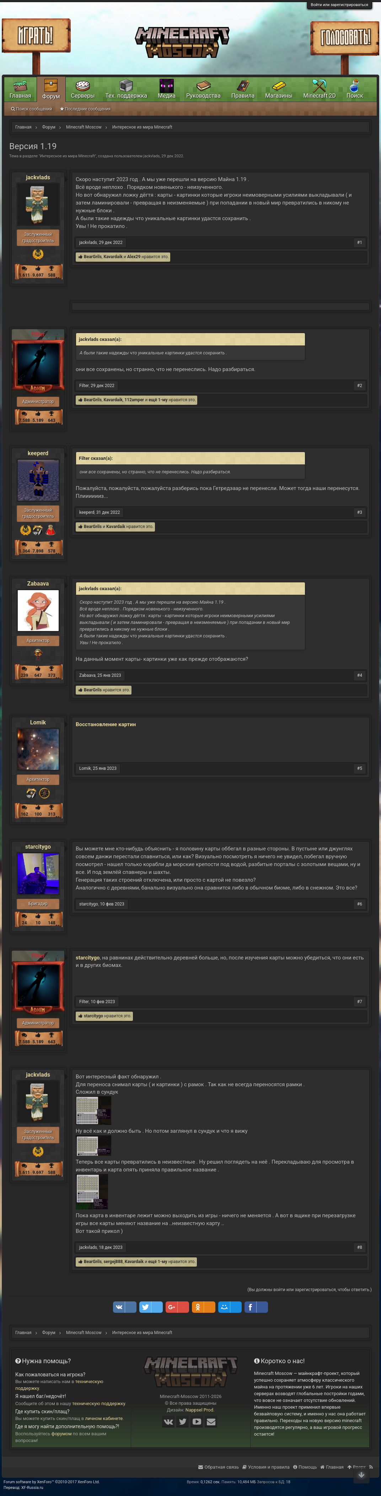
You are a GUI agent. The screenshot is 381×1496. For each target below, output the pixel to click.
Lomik (38, 722)
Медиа (167, 95)
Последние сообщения (85, 109)
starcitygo (38, 847)
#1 (359, 242)
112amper (134, 399)
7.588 (24, 420)
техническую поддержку (98, 1403)
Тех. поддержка (126, 95)
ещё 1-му (158, 399)
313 (51, 814)
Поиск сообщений (31, 109)
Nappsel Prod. (200, 1410)
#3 (359, 512)
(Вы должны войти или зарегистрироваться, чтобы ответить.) (309, 1289)
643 (51, 420)
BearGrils (93, 256)
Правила (242, 95)
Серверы (83, 95)
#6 (359, 904)
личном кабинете (104, 1418)
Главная (20, 95)
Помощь (305, 1467)
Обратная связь (218, 1467)
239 (24, 675)
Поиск (355, 95)
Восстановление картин (106, 724)
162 (24, 814)
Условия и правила (266, 1467)
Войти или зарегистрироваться (339, 4)
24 (24, 922)
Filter (84, 385)
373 (51, 675)
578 (51, 551)
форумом (62, 1433)
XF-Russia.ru (32, 1487)
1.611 (24, 275)
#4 (359, 675)
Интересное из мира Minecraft (67, 156)
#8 (359, 1247)
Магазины (279, 95)
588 (51, 275)
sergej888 (113, 1261)
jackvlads (152, 156)
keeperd (38, 453)
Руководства (203, 95)
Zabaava (38, 584)
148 (51, 922)
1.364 (24, 551)
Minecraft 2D (319, 95)
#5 (359, 768)
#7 (359, 1001)
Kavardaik (112, 256)
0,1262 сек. (210, 1482)
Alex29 (134, 256)
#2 (359, 385)
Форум (51, 96)
